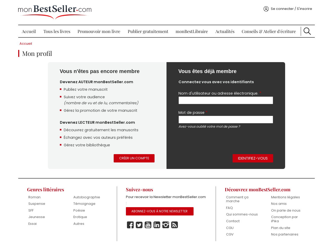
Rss (174, 225)
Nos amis (279, 203)
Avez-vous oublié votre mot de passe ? (209, 126)
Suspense (36, 203)
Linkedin (157, 225)
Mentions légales (285, 197)
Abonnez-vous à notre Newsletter (159, 211)
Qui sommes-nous (242, 214)
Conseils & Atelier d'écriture (269, 31)
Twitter (139, 225)
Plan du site (280, 227)
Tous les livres (56, 31)
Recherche (307, 31)
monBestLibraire (192, 31)
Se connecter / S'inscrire (291, 8)
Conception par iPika (284, 219)
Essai (32, 223)
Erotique (80, 216)
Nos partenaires (284, 234)
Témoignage (84, 203)
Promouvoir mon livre (99, 31)
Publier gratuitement (148, 31)
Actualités (224, 31)
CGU (230, 227)
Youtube (148, 225)
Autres (78, 223)
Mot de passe (193, 112)
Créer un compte (134, 158)
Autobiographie (86, 197)
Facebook (130, 225)
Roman (34, 197)
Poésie (79, 210)
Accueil (29, 31)
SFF (31, 210)
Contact (233, 221)
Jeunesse (36, 216)
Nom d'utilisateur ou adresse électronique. (219, 93)
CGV (230, 234)
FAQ (229, 207)
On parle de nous (285, 210)
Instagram (166, 225)
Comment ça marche (237, 199)
